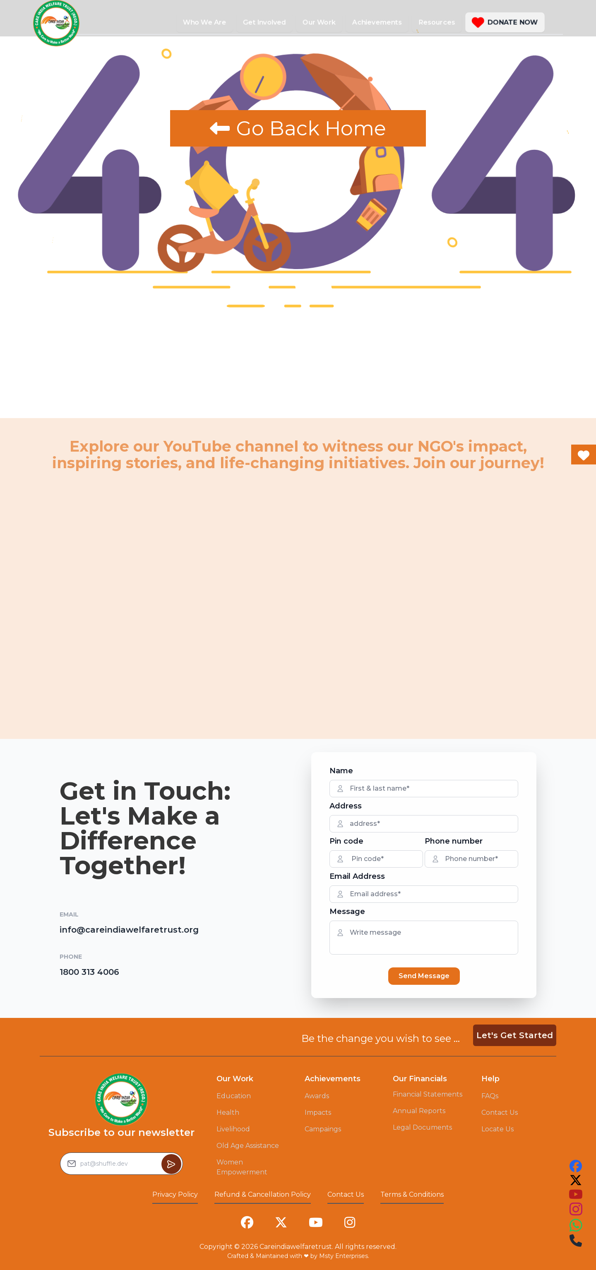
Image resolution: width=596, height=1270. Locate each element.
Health (227, 1112)
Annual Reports (419, 1111)
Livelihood (233, 1129)
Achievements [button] (377, 22)
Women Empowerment (241, 1167)
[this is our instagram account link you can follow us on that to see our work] (576, 1209)
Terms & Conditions (412, 1194)
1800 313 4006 (89, 972)
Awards (317, 1096)
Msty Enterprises (343, 1256)
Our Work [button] (319, 22)
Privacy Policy (175, 1194)
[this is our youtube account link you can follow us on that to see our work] (576, 1194)
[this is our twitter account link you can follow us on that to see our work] (576, 1180)
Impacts (318, 1112)
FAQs (489, 1096)
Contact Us (499, 1112)
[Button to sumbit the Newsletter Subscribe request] (171, 1164)
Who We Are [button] (204, 22)
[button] (505, 22)
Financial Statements (427, 1094)
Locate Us (497, 1129)
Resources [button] (436, 22)
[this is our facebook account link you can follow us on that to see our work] (576, 1166)
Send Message (424, 976)
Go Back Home (298, 128)
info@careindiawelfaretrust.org (129, 930)
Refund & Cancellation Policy (262, 1194)
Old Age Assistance (247, 1146)
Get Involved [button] (264, 22)
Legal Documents (422, 1127)
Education (233, 1096)
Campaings (323, 1129)
